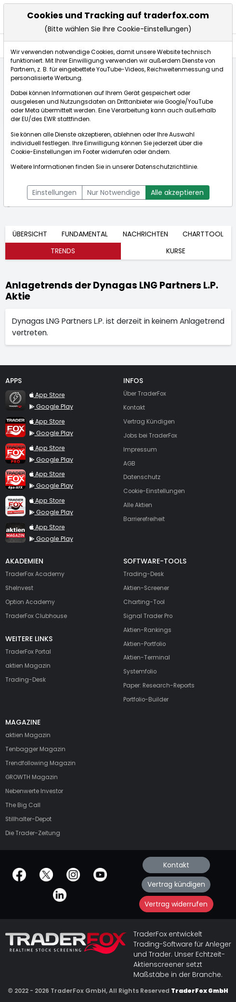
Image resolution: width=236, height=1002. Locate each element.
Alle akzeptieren (177, 192)
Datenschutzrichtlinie (166, 167)
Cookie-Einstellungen (41, 152)
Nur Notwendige (113, 192)
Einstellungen (54, 192)
